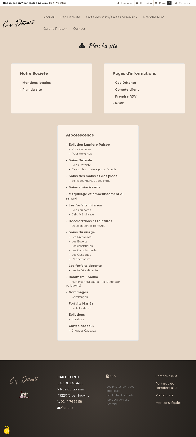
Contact (79, 27)
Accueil (49, 15)
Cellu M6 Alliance (83, 214)
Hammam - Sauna (83, 277)
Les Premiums (81, 237)
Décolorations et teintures (90, 221)
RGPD (119, 103)
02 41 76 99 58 (57, 3)
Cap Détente (70, 15)
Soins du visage (82, 232)
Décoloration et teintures (88, 226)
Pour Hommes (82, 153)
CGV (111, 376)
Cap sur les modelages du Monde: (94, 169)
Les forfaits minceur (85, 205)
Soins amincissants (84, 187)
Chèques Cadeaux (84, 330)
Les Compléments (84, 250)
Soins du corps (81, 210)
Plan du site (32, 89)
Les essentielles (82, 246)
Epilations (77, 314)
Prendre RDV (153, 15)
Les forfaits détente (85, 266)
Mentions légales (36, 83)
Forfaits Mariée (81, 303)
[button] (183, 3)
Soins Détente (80, 160)
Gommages (78, 292)
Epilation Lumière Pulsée (89, 144)
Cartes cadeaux (81, 326)
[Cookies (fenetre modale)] (6, 430)
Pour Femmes (81, 149)
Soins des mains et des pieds (93, 176)
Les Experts (79, 241)
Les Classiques (81, 254)
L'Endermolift (81, 259)
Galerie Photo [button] (55, 27)
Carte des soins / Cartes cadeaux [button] (111, 15)
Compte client (127, 89)
